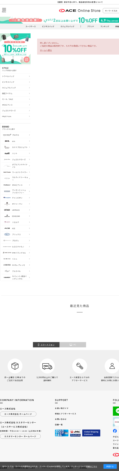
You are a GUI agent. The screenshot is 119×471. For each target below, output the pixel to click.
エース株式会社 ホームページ (18, 414)
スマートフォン (46, 344)
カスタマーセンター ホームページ (20, 436)
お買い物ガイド (62, 408)
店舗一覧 (59, 424)
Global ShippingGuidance (91, 433)
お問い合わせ (61, 419)
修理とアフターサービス (65, 413)
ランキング (104, 26)
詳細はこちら (91, 466)
